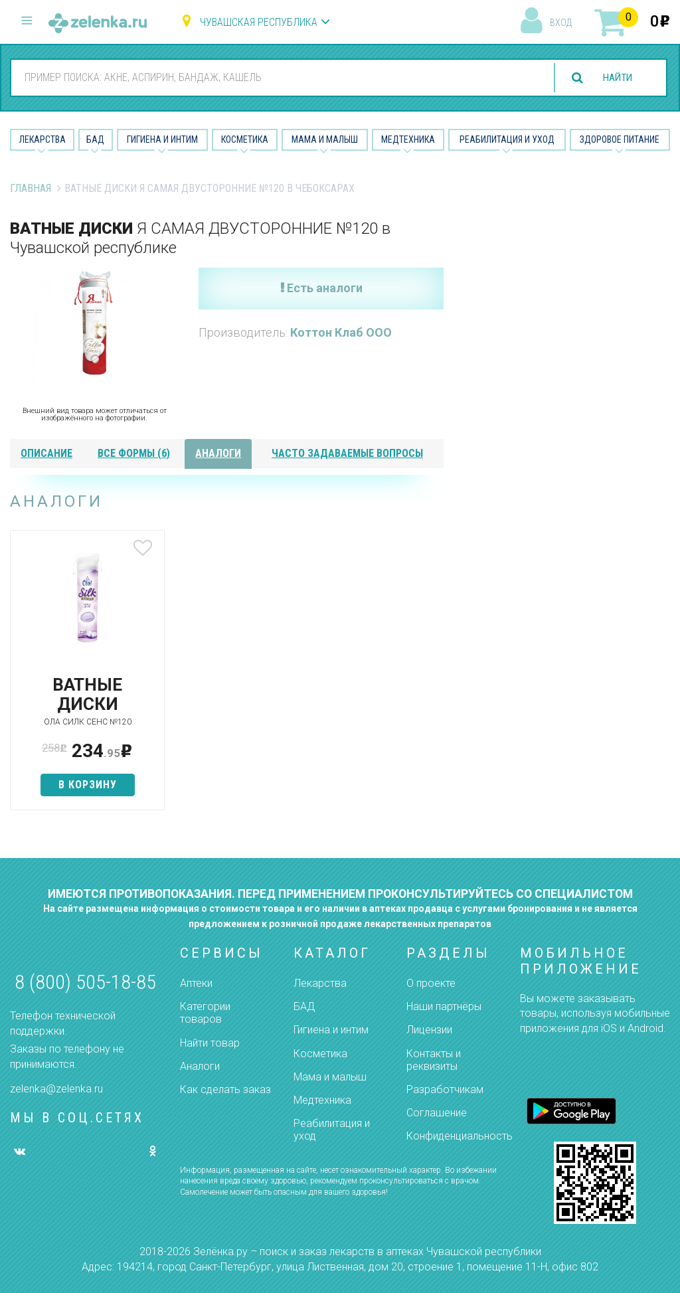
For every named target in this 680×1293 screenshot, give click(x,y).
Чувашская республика (258, 22)
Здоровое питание (619, 139)
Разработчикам (444, 1089)
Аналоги (200, 1066)
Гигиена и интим (331, 1029)
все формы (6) (134, 453)
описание (46, 453)
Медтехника (408, 139)
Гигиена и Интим (162, 139)
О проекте (431, 983)
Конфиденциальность (459, 1136)
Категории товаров (205, 1012)
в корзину (81, 784)
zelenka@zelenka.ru (56, 1088)
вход (561, 22)
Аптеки (196, 983)
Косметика (244, 139)
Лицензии (429, 1029)
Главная (30, 188)
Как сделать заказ (225, 1089)
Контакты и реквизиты (433, 1060)
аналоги (218, 453)
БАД (95, 139)
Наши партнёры (443, 1006)
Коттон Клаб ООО (341, 332)
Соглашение (436, 1112)
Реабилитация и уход (507, 139)
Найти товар (210, 1043)
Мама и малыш (325, 139)
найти (615, 78)
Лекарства (42, 139)
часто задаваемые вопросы (347, 453)
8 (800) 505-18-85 (85, 981)
